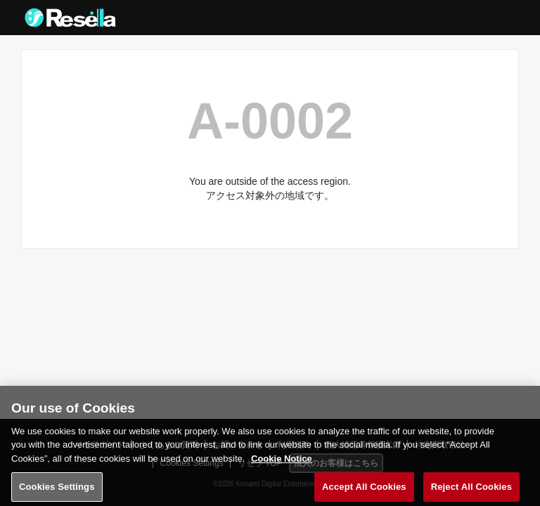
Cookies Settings (57, 491)
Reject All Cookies (471, 491)
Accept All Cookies (364, 491)
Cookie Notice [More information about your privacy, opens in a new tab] (281, 463)
